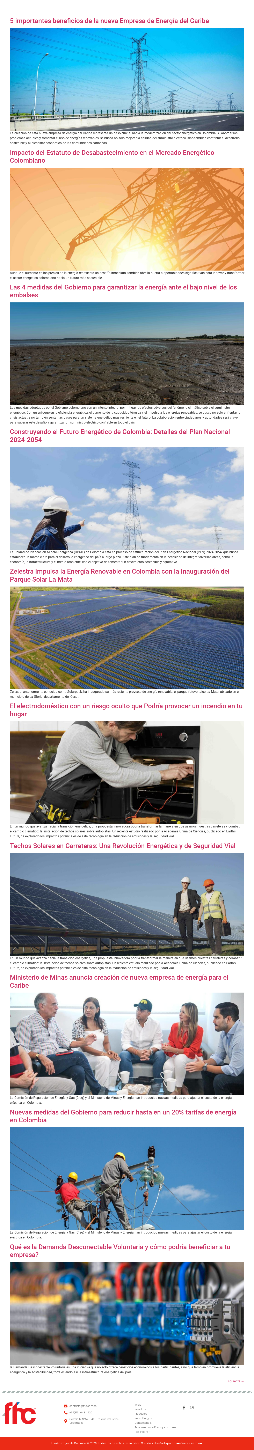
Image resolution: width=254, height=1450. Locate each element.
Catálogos (152, 8)
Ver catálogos (143, 1418)
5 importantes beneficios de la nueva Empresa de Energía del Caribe (109, 21)
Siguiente (235, 1381)
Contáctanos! (143, 1423)
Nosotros (99, 8)
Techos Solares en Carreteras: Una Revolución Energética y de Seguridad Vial (122, 846)
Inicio (79, 8)
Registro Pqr (142, 1432)
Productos (125, 8)
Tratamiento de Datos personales (155, 1427)
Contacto (179, 8)
